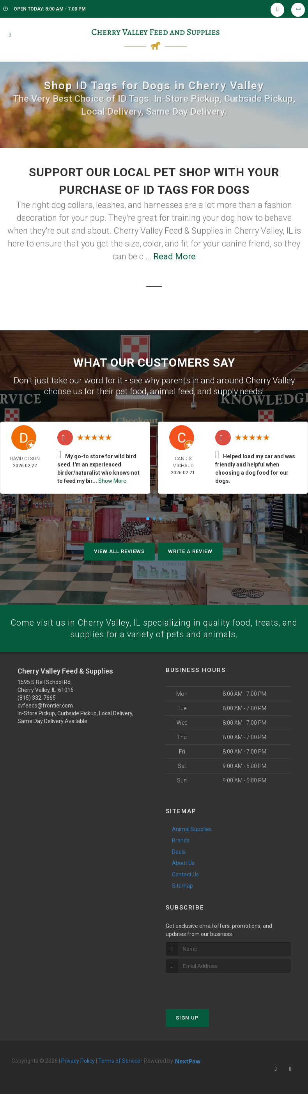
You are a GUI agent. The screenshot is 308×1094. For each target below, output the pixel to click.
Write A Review (190, 551)
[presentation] (207, 987)
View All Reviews (119, 551)
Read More (174, 256)
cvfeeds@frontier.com (45, 706)
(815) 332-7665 (37, 698)
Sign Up (187, 1018)
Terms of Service (119, 1061)
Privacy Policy (78, 1061)
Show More (112, 481)
